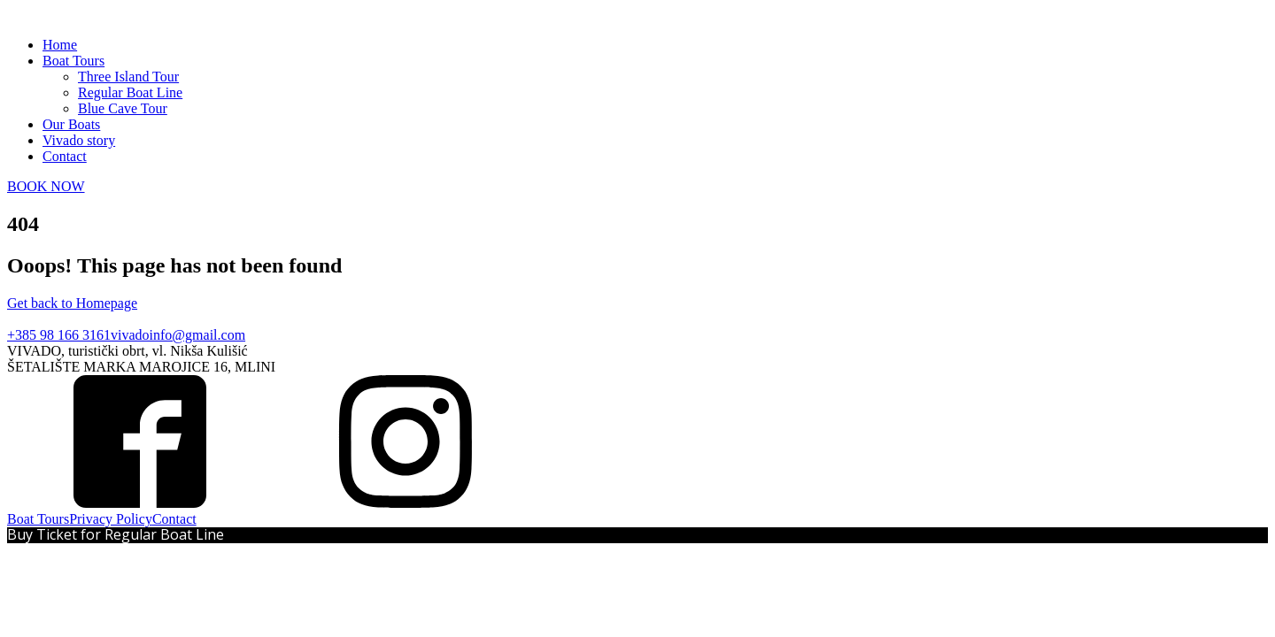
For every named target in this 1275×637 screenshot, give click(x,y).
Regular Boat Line (130, 92)
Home (59, 44)
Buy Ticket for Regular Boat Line (115, 534)
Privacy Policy (110, 518)
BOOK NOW (46, 186)
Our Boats (71, 124)
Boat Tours (73, 60)
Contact (64, 156)
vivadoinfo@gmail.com (178, 334)
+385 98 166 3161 (59, 334)
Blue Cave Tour (122, 108)
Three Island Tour (128, 76)
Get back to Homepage (72, 303)
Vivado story (78, 140)
